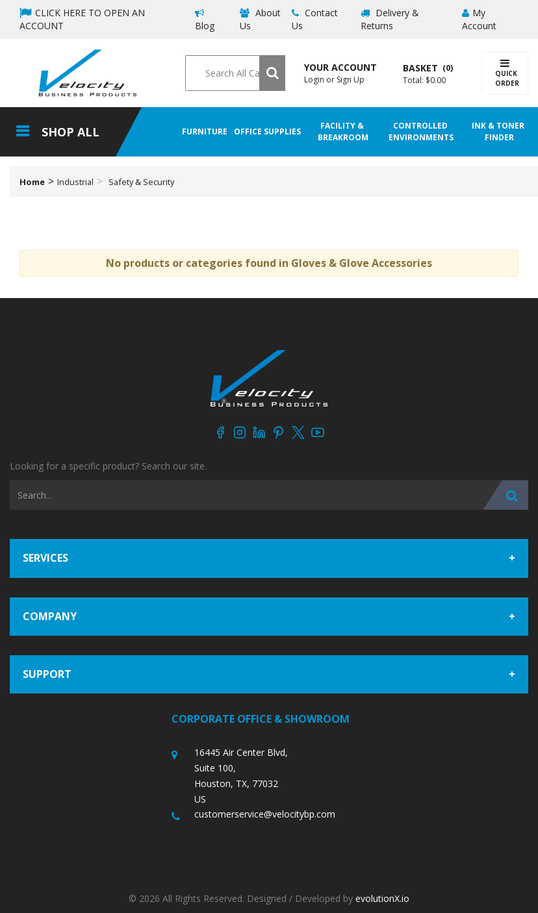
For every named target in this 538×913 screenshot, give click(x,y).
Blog (204, 20)
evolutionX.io (382, 898)
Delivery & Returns (390, 19)
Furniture (204, 131)
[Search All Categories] (235, 73)
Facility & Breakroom (343, 131)
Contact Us (315, 19)
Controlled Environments (421, 131)
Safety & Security (141, 182)
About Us (260, 19)
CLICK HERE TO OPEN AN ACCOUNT (82, 19)
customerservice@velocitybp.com (264, 814)
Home (32, 182)
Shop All (70, 132)
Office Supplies (267, 131)
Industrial (75, 182)
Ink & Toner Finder (499, 131)
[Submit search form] (272, 73)
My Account (479, 19)
